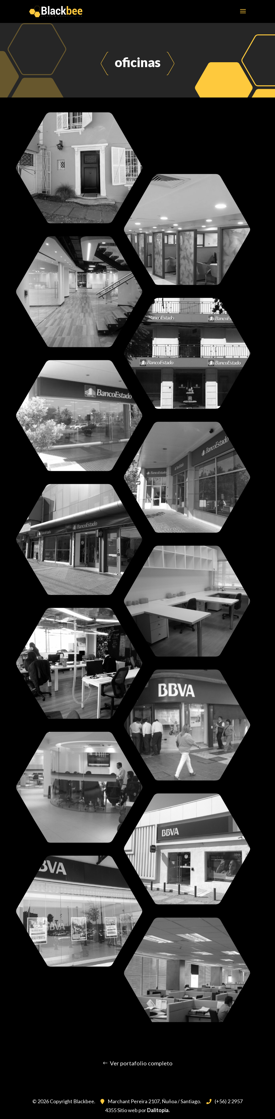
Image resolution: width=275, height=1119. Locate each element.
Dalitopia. (158, 1110)
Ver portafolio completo (141, 1063)
